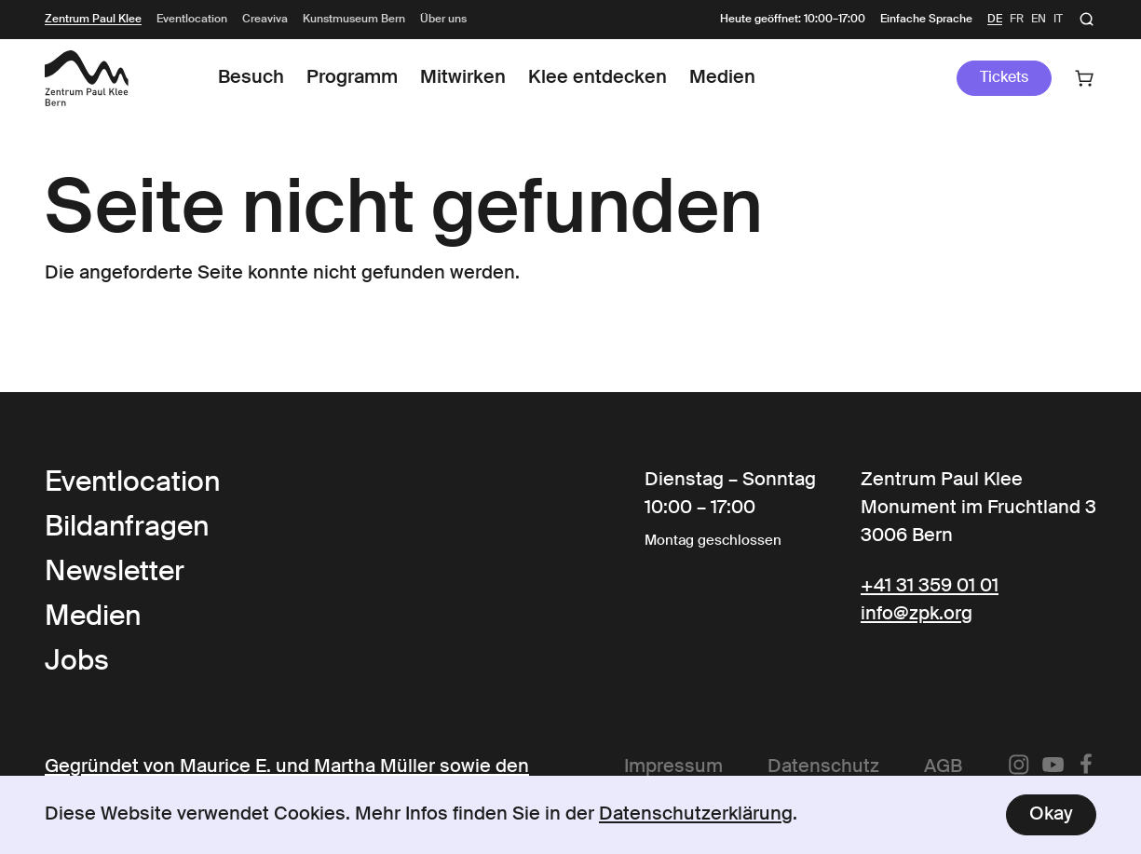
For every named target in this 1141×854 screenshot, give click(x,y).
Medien (722, 78)
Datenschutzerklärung (696, 815)
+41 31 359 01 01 (929, 586)
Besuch (251, 78)
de (994, 19)
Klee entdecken (597, 78)
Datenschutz (823, 767)
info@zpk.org (916, 614)
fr (1017, 19)
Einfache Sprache (926, 19)
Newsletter (114, 573)
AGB (943, 767)
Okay (1051, 815)
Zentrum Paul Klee (93, 19)
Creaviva (265, 19)
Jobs (77, 662)
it (1058, 19)
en (1038, 19)
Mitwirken (463, 78)
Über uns (443, 19)
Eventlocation (191, 19)
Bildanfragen (127, 528)
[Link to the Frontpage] (87, 78)
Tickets (1004, 78)
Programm (352, 78)
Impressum (673, 767)
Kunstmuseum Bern (354, 19)
